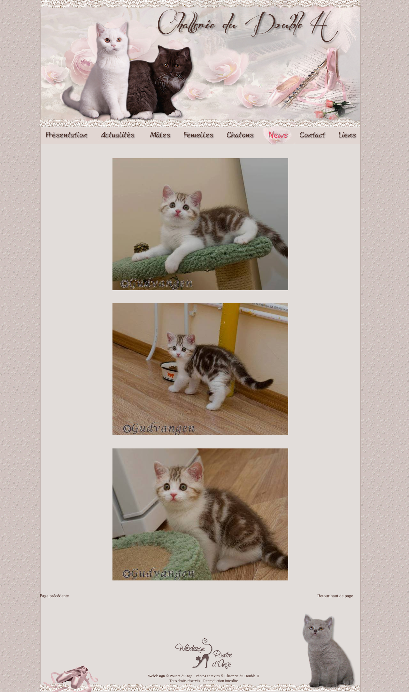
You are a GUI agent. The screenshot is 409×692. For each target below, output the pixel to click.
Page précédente (54, 596)
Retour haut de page (335, 596)
